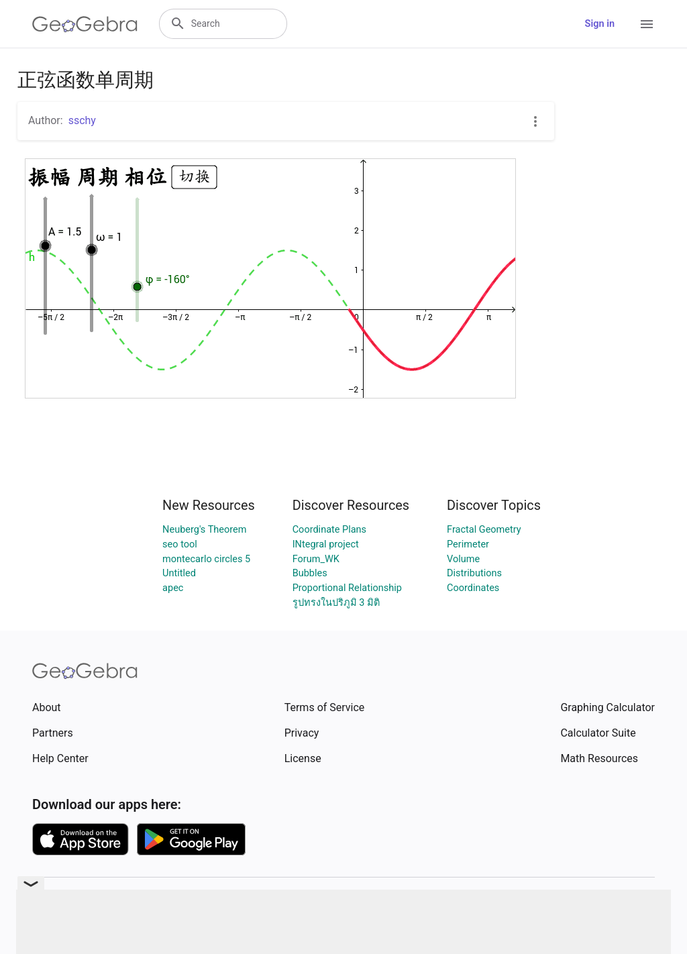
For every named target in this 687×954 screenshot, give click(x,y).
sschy (82, 120)
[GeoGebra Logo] (85, 24)
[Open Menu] (647, 24)
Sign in (600, 24)
